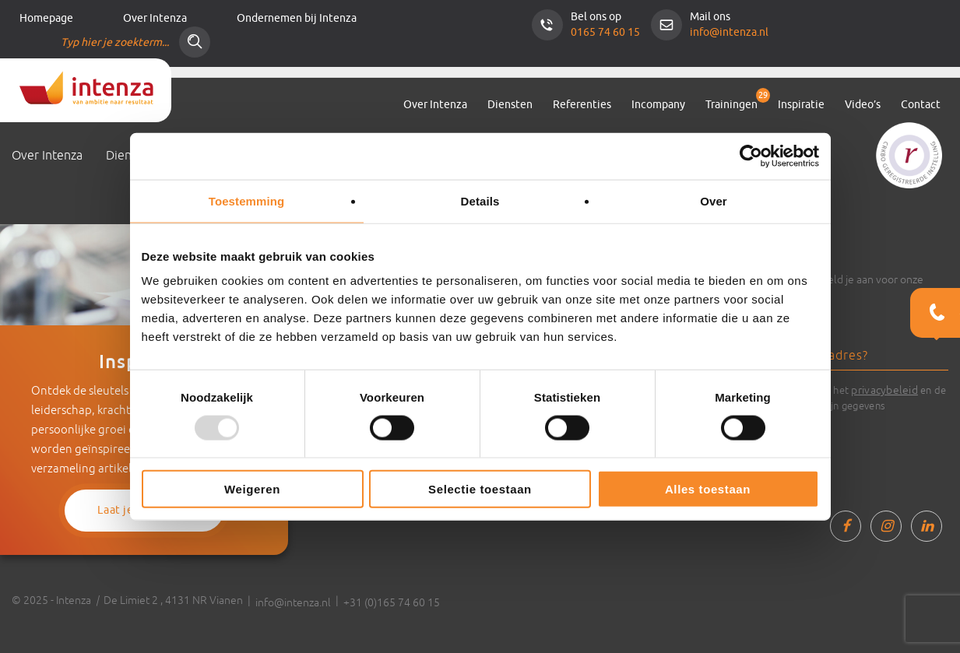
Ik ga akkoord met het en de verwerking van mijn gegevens (847, 397)
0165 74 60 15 (605, 32)
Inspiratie (801, 104)
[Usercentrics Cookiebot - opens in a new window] (751, 155)
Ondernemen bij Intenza (297, 18)
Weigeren (252, 489)
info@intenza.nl (729, 32)
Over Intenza (155, 18)
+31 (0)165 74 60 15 (391, 602)
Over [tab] (713, 200)
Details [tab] (480, 200)
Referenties (582, 104)
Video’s (863, 104)
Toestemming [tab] (247, 200)
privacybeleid (884, 390)
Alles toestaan (708, 489)
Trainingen (731, 104)
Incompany (658, 104)
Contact (921, 104)
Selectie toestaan (480, 489)
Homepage (46, 18)
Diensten (510, 104)
